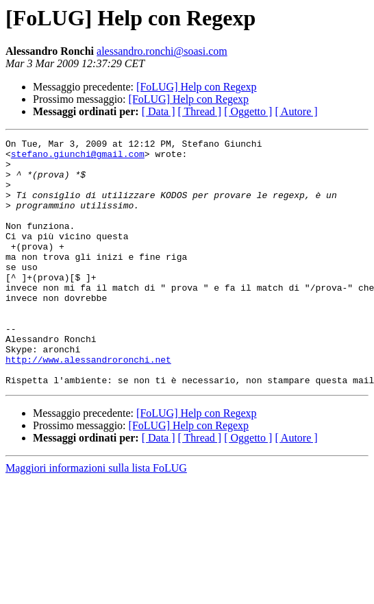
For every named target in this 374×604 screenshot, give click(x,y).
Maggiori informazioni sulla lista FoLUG (96, 517)
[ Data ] (158, 111)
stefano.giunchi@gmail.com (78, 158)
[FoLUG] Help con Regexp (196, 87)
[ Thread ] (200, 111)
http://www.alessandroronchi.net (88, 404)
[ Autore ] (296, 111)
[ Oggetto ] (248, 111)
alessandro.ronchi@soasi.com (162, 51)
